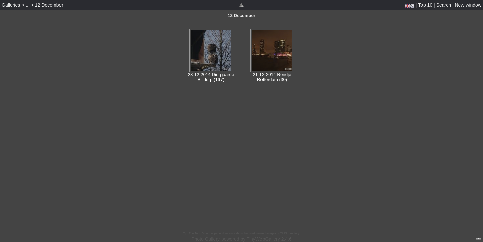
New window (468, 5)
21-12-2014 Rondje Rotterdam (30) (272, 77)
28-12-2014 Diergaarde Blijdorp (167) (211, 77)
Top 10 (425, 5)
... (28, 5)
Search (443, 5)
